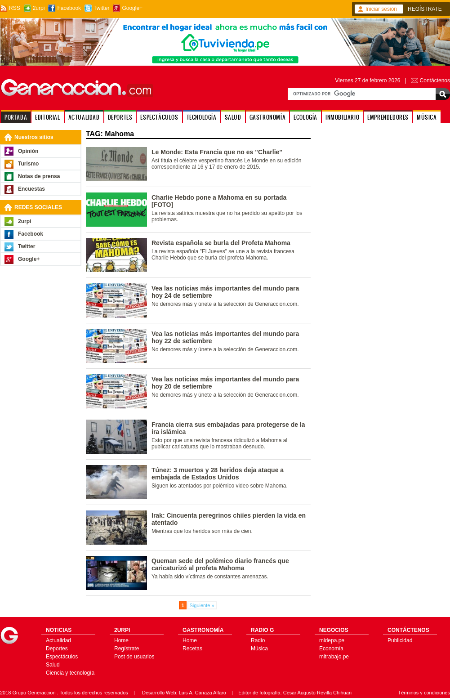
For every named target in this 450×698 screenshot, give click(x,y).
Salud (53, 665)
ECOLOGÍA (305, 117)
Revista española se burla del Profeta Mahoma (220, 242)
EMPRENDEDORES (388, 117)
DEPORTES (120, 117)
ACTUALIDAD (84, 117)
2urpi (39, 8)
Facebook (69, 8)
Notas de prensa (39, 176)
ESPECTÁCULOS (159, 117)
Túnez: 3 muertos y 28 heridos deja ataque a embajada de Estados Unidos (217, 473)
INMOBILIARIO (342, 117)
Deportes (57, 648)
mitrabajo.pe (334, 656)
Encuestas (31, 189)
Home (121, 640)
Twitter (101, 8)
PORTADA (15, 117)
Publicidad (400, 640)
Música (259, 648)
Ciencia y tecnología (70, 673)
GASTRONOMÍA (268, 117)
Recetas (192, 648)
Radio (258, 640)
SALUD (233, 117)
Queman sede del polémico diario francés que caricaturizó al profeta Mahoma (220, 564)
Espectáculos (62, 656)
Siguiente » (202, 605)
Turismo (28, 164)
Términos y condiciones (424, 692)
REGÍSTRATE (425, 9)
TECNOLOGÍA (202, 117)
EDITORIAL (47, 117)
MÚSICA (427, 117)
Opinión (28, 151)
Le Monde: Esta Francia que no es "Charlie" (216, 152)
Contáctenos (435, 80)
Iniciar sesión (381, 9)
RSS (14, 8)
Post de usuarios (134, 656)
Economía (331, 648)
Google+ (132, 8)
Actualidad (58, 640)
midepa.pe (331, 640)
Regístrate (126, 648)
